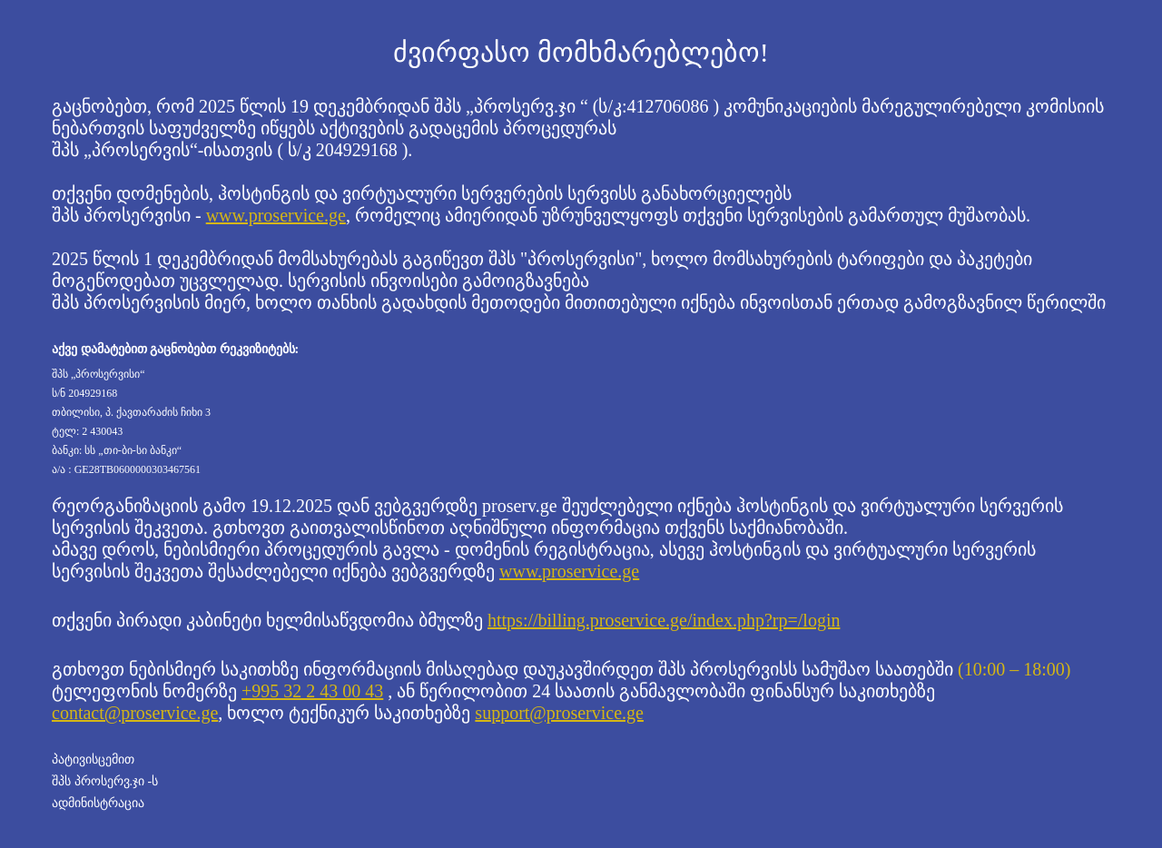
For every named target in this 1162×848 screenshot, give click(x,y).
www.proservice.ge (276, 215)
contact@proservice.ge (135, 713)
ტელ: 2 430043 (87, 431)
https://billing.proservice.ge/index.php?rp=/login (663, 620)
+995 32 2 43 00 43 (312, 691)
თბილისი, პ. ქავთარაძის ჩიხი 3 (131, 412)
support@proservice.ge (559, 713)
